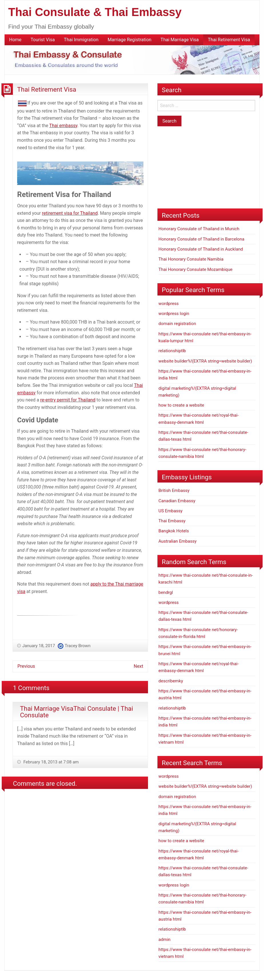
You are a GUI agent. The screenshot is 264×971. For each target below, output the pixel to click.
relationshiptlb (172, 350)
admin (165, 939)
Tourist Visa (43, 39)
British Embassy (174, 490)
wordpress (169, 303)
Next (138, 666)
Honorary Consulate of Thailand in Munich (199, 228)
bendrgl (166, 592)
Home (15, 39)
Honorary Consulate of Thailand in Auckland (201, 249)
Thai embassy (63, 125)
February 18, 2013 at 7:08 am (50, 762)
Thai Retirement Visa (229, 39)
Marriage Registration (129, 39)
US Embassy (171, 510)
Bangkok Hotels (174, 530)
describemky (171, 681)
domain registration (177, 323)
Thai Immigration (81, 39)
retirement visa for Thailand (70, 213)
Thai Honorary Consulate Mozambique (196, 269)
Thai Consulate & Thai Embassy (95, 12)
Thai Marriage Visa (180, 39)
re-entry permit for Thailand (67, 400)
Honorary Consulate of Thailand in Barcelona (202, 239)
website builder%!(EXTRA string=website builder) (205, 361)
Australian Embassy (178, 541)
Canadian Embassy (177, 500)
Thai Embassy (172, 520)
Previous (26, 666)
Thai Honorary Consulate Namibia (191, 259)
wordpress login (174, 313)
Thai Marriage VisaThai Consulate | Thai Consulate (76, 711)
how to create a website (181, 405)
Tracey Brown (77, 645)
